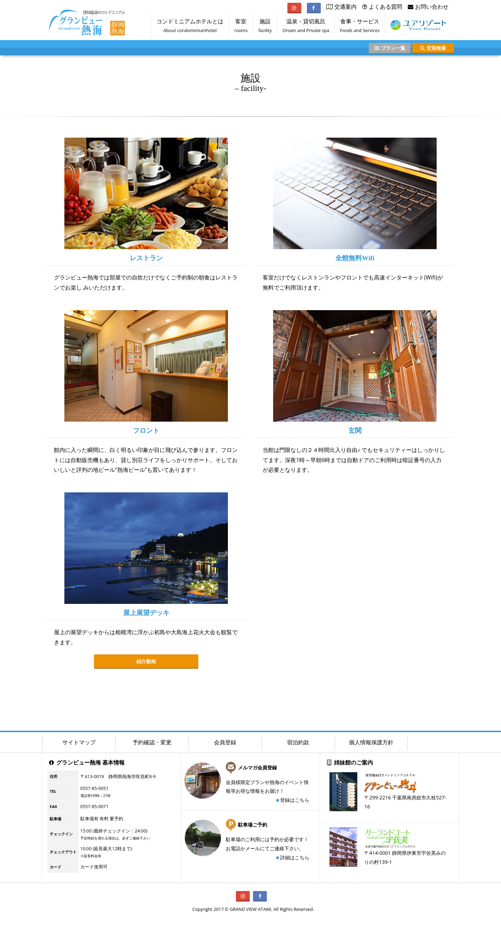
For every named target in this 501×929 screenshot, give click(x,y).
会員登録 (225, 742)
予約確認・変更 (152, 742)
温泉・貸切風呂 (306, 27)
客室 (241, 27)
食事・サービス (360, 27)
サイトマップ (79, 742)
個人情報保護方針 (371, 742)
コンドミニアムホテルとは (190, 27)
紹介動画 (146, 661)
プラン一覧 (389, 48)
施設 (265, 27)
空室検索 (433, 48)
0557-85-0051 (94, 788)
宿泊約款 (298, 742)
